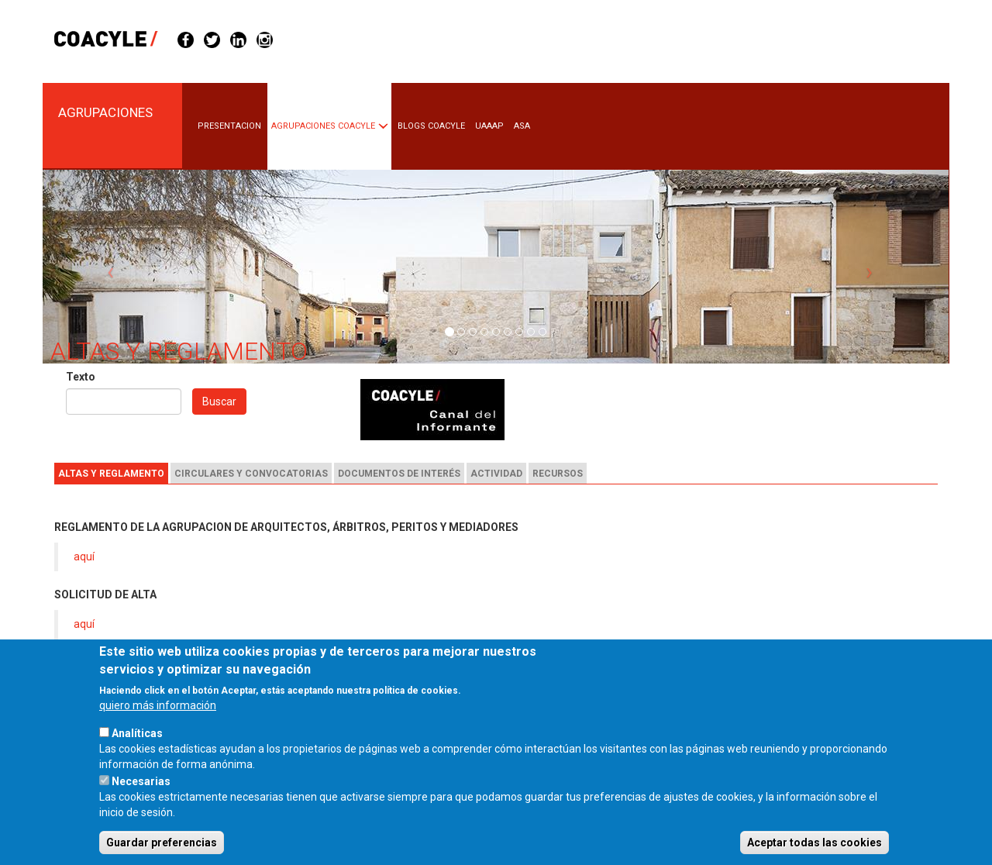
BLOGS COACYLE (431, 126)
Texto (80, 376)
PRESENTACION (229, 126)
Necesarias (141, 801)
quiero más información (157, 725)
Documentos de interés (399, 473)
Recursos (557, 473)
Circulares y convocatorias (251, 473)
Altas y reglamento (111, 473)
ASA (522, 126)
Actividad (496, 473)
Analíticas (137, 753)
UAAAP (489, 126)
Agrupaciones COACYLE (323, 126)
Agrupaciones (105, 112)
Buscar (219, 401)
